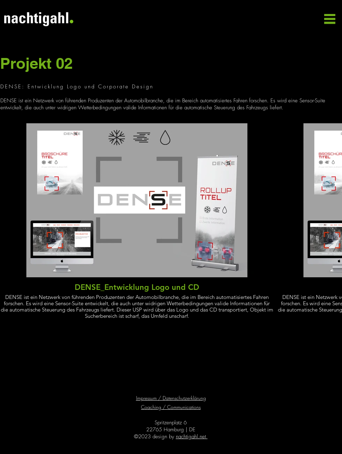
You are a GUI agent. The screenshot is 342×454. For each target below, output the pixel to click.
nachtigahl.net (192, 436)
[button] (329, 19)
